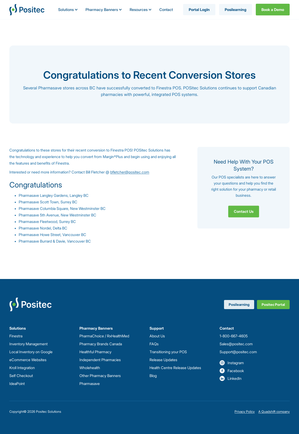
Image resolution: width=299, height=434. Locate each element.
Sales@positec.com (236, 344)
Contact (166, 9)
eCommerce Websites (27, 359)
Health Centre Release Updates (175, 367)
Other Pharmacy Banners (100, 375)
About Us (157, 336)
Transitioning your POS (168, 351)
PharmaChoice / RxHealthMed (104, 336)
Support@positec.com (238, 351)
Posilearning (235, 9)
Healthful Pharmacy (95, 351)
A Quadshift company (274, 411)
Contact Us (243, 211)
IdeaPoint (17, 383)
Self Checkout (21, 375)
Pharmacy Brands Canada (100, 344)
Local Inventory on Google (31, 351)
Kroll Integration (22, 367)
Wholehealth (89, 367)
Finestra (15, 336)
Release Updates (163, 359)
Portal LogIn (199, 9)
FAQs (154, 344)
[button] (68, 9)
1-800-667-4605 (234, 336)
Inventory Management (28, 344)
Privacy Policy (245, 411)
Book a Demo (272, 9)
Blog (153, 375)
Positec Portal (273, 304)
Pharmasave (89, 383)
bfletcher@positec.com (129, 172)
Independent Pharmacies (100, 359)
